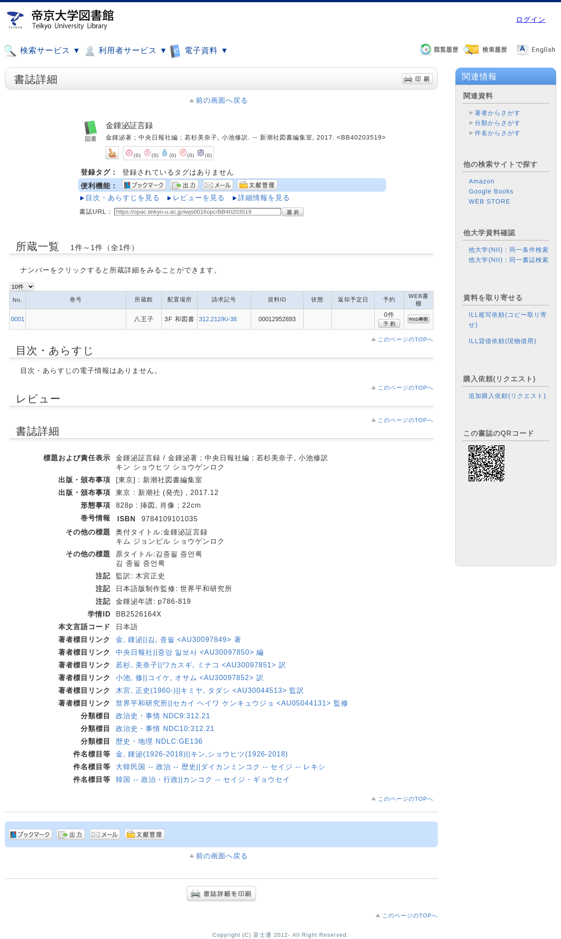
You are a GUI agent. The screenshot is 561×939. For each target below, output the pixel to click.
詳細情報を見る (264, 197)
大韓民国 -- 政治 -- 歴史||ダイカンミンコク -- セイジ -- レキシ (221, 767)
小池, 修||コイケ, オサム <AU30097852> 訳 (189, 677)
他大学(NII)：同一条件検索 (509, 249)
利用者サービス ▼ (125, 50)
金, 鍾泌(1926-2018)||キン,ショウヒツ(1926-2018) (202, 754)
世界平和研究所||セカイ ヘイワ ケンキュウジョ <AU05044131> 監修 (232, 703)
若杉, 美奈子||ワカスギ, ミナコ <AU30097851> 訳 (201, 665)
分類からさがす (498, 122)
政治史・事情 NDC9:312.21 (163, 716)
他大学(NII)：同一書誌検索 (509, 259)
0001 (18, 319)
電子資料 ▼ (199, 50)
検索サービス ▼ (42, 50)
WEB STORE (489, 201)
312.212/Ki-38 (218, 319)
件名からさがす (498, 132)
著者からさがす (498, 112)
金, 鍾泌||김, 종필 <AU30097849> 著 (178, 639)
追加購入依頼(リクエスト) (507, 395)
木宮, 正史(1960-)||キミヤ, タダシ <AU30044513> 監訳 (210, 690)
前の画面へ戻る (222, 100)
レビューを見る (199, 197)
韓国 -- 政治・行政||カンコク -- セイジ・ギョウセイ (203, 779)
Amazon (481, 181)
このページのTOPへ (405, 339)
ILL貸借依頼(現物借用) (502, 340)
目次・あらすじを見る (122, 197)
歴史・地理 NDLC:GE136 (159, 741)
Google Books (491, 191)
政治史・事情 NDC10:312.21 (165, 728)
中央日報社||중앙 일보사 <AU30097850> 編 (190, 652)
